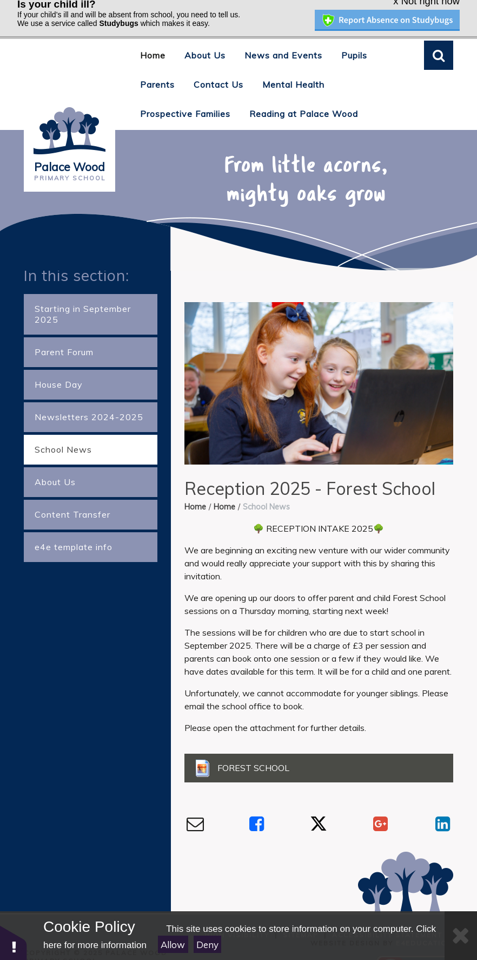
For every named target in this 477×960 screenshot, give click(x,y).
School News (63, 420)
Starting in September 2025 (83, 285)
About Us (55, 453)
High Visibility (236, 906)
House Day (59, 355)
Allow (173, 944)
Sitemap (301, 906)
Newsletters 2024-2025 (89, 388)
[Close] (461, 935)
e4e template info (73, 518)
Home (195, 478)
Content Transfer (72, 485)
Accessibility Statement (387, 906)
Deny (207, 944)
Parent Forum (64, 323)
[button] (13, 942)
